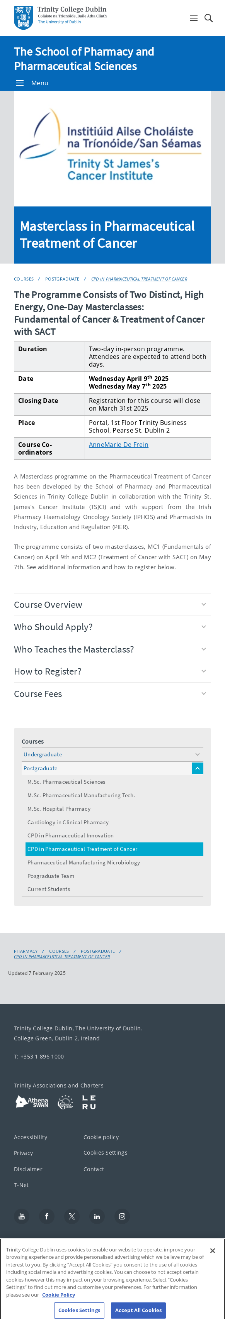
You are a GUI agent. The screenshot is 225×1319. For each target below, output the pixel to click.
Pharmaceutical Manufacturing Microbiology (83, 862)
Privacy (23, 1153)
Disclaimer (28, 1169)
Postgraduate (62, 279)
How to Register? (110, 671)
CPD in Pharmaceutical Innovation (70, 835)
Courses (24, 279)
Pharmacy (26, 951)
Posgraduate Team (50, 875)
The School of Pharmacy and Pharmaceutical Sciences (84, 58)
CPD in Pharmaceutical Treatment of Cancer (139, 279)
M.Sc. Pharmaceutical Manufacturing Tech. (81, 795)
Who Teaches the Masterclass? (110, 649)
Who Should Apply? (110, 627)
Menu (32, 83)
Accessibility (30, 1137)
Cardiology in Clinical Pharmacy (68, 822)
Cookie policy (101, 1137)
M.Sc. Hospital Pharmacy (58, 808)
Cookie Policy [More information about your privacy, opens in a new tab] (58, 1298)
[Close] (212, 1254)
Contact (94, 1169)
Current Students (48, 889)
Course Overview (110, 604)
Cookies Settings (106, 1152)
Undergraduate (43, 754)
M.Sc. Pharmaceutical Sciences (66, 781)
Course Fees (110, 693)
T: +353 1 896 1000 (39, 1056)
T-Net (21, 1185)
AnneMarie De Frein (118, 444)
